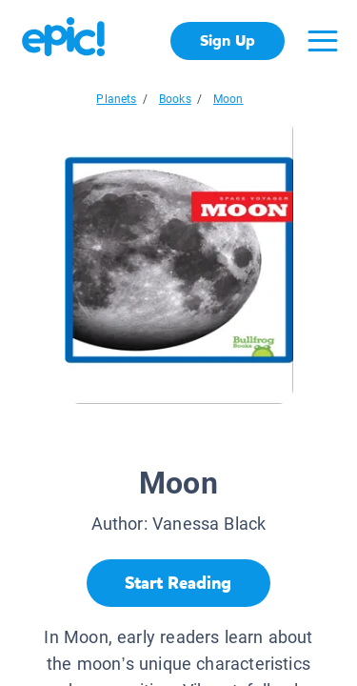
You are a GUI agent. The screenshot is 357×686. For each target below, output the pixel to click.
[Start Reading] (178, 583)
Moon (228, 99)
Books (175, 99)
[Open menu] (323, 41)
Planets (116, 99)
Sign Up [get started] (227, 40)
